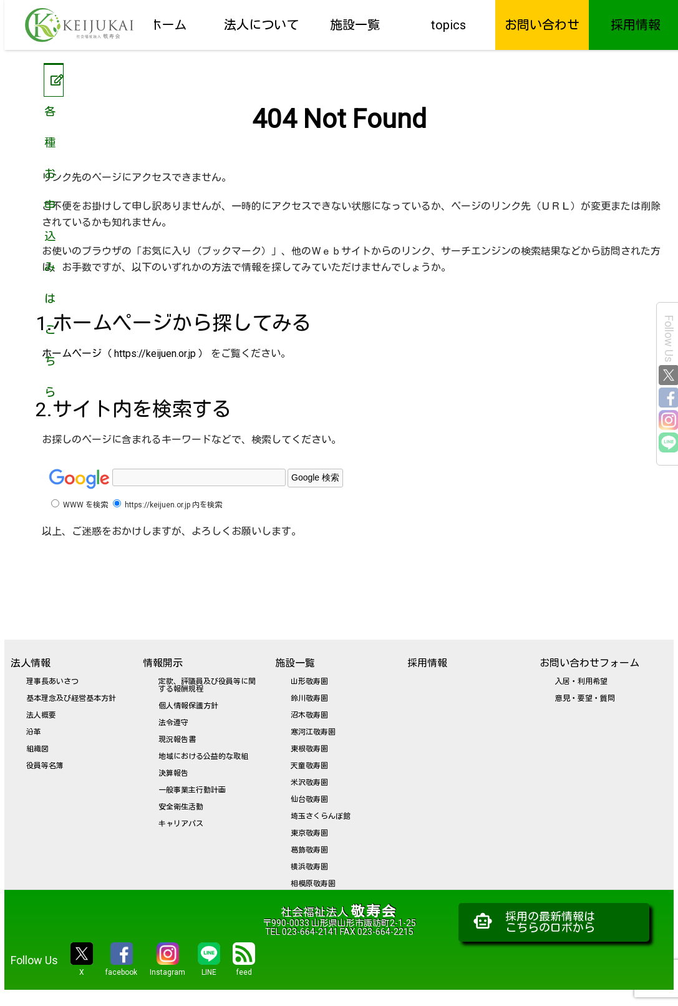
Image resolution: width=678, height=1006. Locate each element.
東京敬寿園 (309, 833)
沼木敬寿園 (309, 715)
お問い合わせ (542, 24)
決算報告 (173, 773)
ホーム (167, 24)
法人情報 (31, 663)
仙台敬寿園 (309, 799)
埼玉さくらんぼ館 (321, 816)
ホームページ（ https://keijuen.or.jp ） (125, 353)
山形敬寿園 (309, 681)
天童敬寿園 (309, 765)
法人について (261, 24)
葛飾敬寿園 (309, 850)
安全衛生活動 (180, 807)
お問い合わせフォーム (589, 663)
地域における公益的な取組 (203, 756)
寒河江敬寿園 (313, 732)
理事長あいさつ (52, 681)
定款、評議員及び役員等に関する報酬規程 (207, 685)
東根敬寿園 (309, 749)
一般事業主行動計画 (192, 790)
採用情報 (636, 24)
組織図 (37, 749)
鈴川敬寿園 (309, 698)
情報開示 (163, 663)
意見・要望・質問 (585, 698)
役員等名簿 (45, 765)
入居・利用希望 (581, 681)
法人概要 (41, 715)
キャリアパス (180, 823)
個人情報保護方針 (188, 705)
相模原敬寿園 (313, 883)
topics (448, 24)
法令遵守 (173, 722)
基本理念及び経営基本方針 (71, 698)
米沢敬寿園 (309, 782)
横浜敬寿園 (309, 866)
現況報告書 (177, 739)
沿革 (33, 732)
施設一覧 (355, 24)
